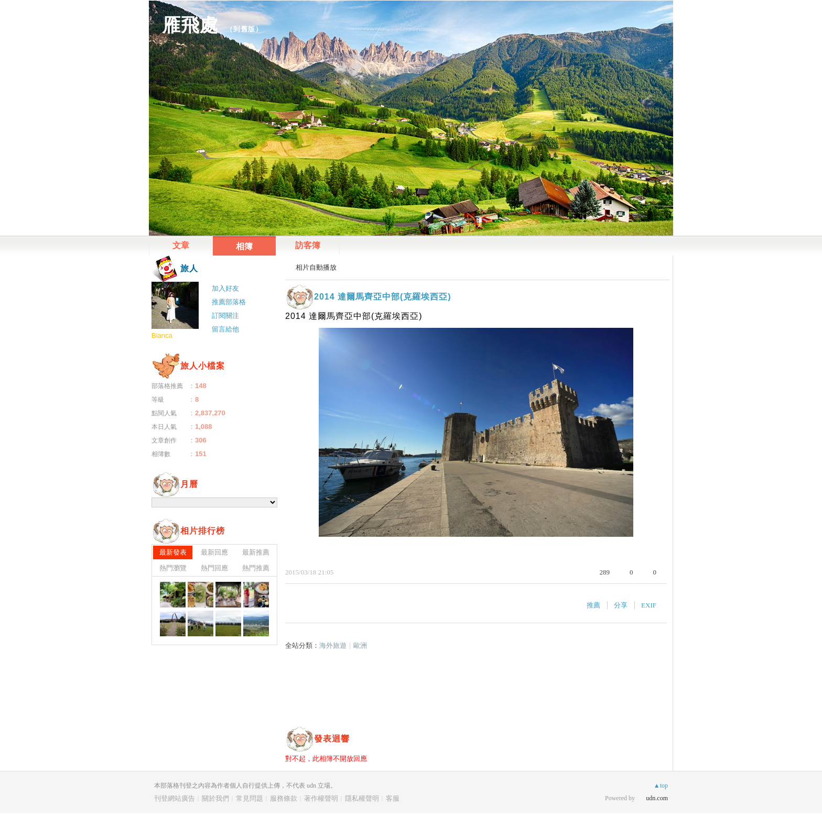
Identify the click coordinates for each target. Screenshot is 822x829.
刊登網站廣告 (174, 798)
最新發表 (173, 552)
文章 (180, 245)
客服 (392, 798)
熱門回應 (214, 568)
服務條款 (283, 798)
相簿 (244, 246)
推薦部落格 (229, 302)
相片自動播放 (316, 267)
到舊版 (244, 29)
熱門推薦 (255, 568)
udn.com (657, 798)
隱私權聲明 (362, 798)
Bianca (162, 335)
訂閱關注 (225, 315)
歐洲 (360, 645)
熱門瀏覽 (173, 568)
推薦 (593, 605)
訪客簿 (307, 245)
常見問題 (249, 798)
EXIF (648, 605)
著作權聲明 (321, 798)
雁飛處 (190, 25)
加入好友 (225, 288)
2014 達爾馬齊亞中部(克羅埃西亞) (382, 296)
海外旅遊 (333, 645)
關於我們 (215, 798)
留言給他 (225, 329)
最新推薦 (255, 552)
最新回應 (214, 552)
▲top (661, 785)
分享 (621, 605)
